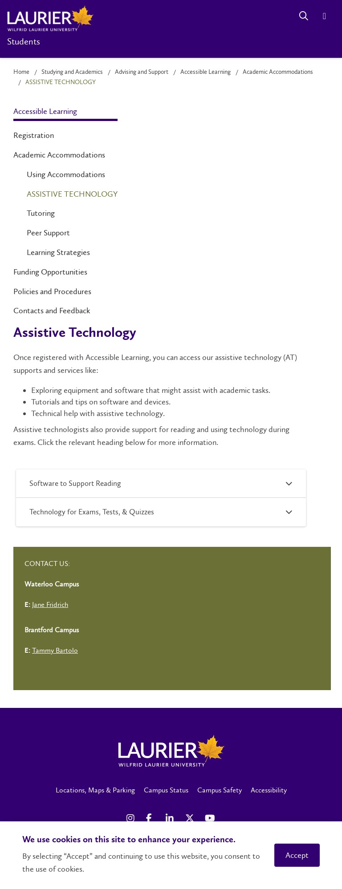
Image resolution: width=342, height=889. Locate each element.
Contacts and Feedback (51, 310)
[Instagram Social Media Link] (131, 818)
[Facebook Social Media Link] (151, 818)
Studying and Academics (72, 72)
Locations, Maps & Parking (95, 790)
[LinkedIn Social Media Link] (171, 818)
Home (21, 72)
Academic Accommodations (278, 72)
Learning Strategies (58, 252)
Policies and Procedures (52, 291)
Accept (297, 855)
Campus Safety (219, 790)
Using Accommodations (66, 174)
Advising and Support (141, 72)
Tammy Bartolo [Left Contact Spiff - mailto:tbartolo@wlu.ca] (55, 650)
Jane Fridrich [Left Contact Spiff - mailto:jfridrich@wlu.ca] (50, 604)
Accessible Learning (205, 72)
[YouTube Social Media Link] (210, 818)
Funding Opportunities (50, 272)
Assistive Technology (72, 194)
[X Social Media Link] (190, 818)
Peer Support (48, 233)
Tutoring (41, 213)
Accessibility (269, 790)
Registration (33, 135)
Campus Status (166, 790)
